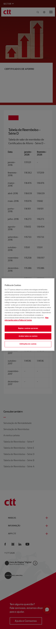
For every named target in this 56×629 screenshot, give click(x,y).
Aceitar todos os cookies (28, 336)
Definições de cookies (28, 344)
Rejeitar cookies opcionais (28, 328)
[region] (28, 314)
